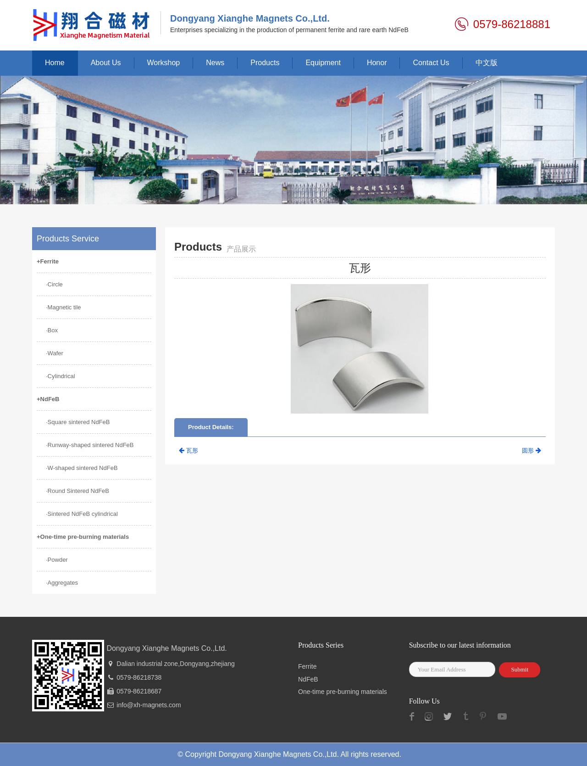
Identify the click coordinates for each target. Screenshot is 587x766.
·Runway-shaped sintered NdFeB (90, 445)
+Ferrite (48, 261)
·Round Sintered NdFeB (77, 490)
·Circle (54, 284)
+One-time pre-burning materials (83, 536)
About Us (106, 63)
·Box (52, 330)
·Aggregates (62, 582)
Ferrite (307, 666)
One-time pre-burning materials (342, 691)
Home (55, 63)
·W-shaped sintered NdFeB (82, 467)
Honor (377, 63)
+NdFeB (48, 399)
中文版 (487, 63)
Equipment (323, 63)
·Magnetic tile (63, 307)
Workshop (163, 63)
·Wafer (54, 353)
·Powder (57, 559)
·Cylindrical (60, 376)
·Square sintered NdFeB (78, 422)
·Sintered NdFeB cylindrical (82, 513)
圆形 (531, 450)
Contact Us (431, 63)
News (215, 63)
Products (264, 63)
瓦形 (188, 450)
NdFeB (308, 679)
